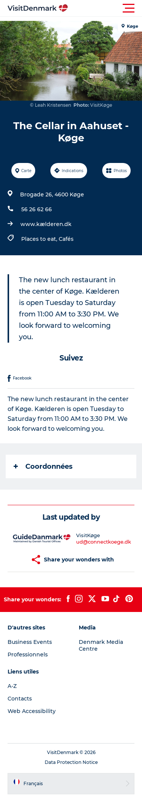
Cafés (66, 239)
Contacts (20, 698)
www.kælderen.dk (46, 224)
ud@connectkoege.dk (103, 542)
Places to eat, (40, 239)
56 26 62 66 (36, 209)
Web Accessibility (32, 711)
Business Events (30, 642)
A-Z (12, 686)
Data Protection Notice (71, 762)
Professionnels (28, 654)
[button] (105, 8)
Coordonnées (43, 466)
